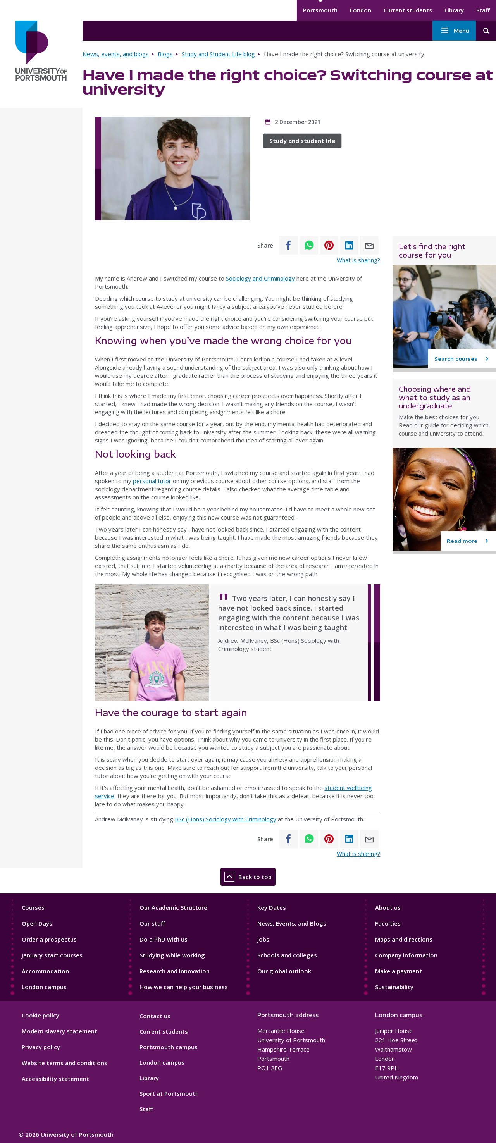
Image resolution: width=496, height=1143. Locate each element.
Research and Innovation (175, 971)
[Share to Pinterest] (329, 245)
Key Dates (271, 907)
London (360, 10)
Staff (483, 10)
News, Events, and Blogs (291, 923)
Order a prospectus (49, 939)
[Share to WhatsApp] (309, 245)
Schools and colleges (287, 955)
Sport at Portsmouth (169, 1093)
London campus (44, 987)
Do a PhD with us (164, 939)
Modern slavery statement (59, 1031)
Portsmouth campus (169, 1047)
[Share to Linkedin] (349, 245)
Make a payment (398, 971)
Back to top (248, 877)
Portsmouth (320, 10)
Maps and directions (403, 939)
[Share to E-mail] (369, 245)
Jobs (263, 939)
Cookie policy (40, 1015)
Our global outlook (284, 971)
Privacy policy (41, 1047)
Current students (408, 10)
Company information (406, 955)
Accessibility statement (55, 1079)
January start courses (52, 955)
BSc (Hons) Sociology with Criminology (225, 819)
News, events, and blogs (116, 54)
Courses (33, 907)
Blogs (165, 54)
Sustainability (394, 987)
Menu (454, 30)
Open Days (37, 923)
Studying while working (172, 955)
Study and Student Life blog (218, 54)
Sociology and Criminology (260, 278)
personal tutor (152, 481)
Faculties (388, 923)
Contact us (155, 1016)
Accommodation (45, 971)
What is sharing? (358, 260)
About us (388, 907)
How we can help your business (184, 987)
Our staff (152, 923)
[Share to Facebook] (288, 245)
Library (454, 10)
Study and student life (302, 141)
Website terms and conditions (64, 1063)
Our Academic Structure (173, 907)
